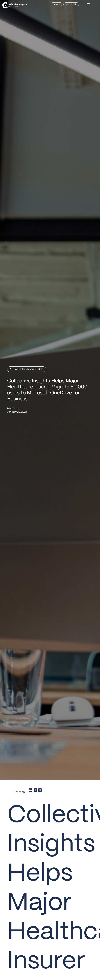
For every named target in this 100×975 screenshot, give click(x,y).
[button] (89, 4)
